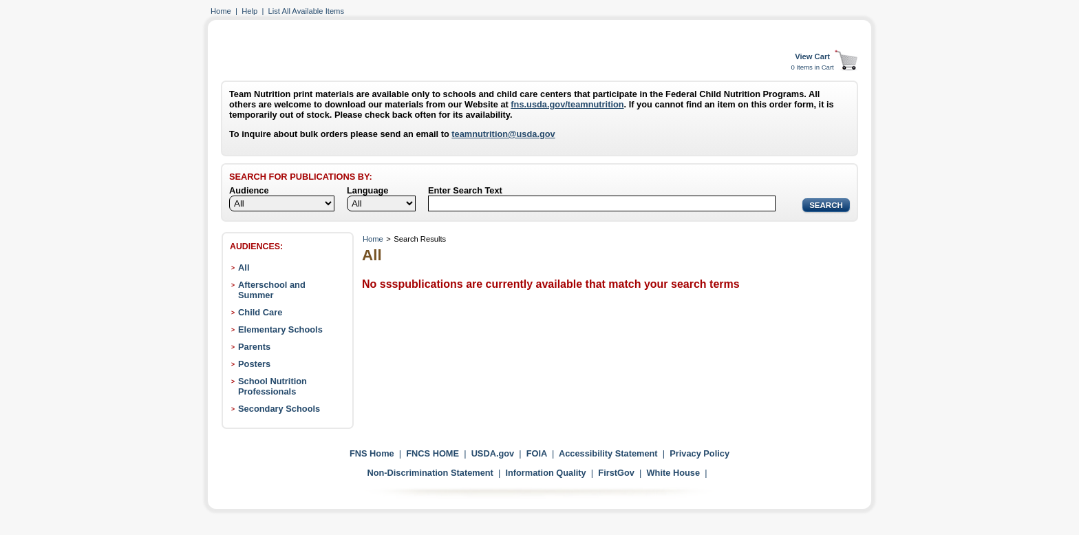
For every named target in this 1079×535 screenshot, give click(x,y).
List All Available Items (306, 11)
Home (221, 11)
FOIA (536, 453)
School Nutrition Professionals (272, 386)
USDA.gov (493, 453)
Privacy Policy (699, 453)
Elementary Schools (280, 329)
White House (674, 473)
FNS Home (372, 453)
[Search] (602, 203)
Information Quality (545, 473)
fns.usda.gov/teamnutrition (567, 104)
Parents (254, 347)
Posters (254, 364)
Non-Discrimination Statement (430, 473)
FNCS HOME (432, 453)
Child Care (260, 312)
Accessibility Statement (608, 453)
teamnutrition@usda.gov (503, 134)
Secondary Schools (279, 408)
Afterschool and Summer (272, 290)
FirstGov (616, 473)
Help (249, 11)
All (243, 267)
